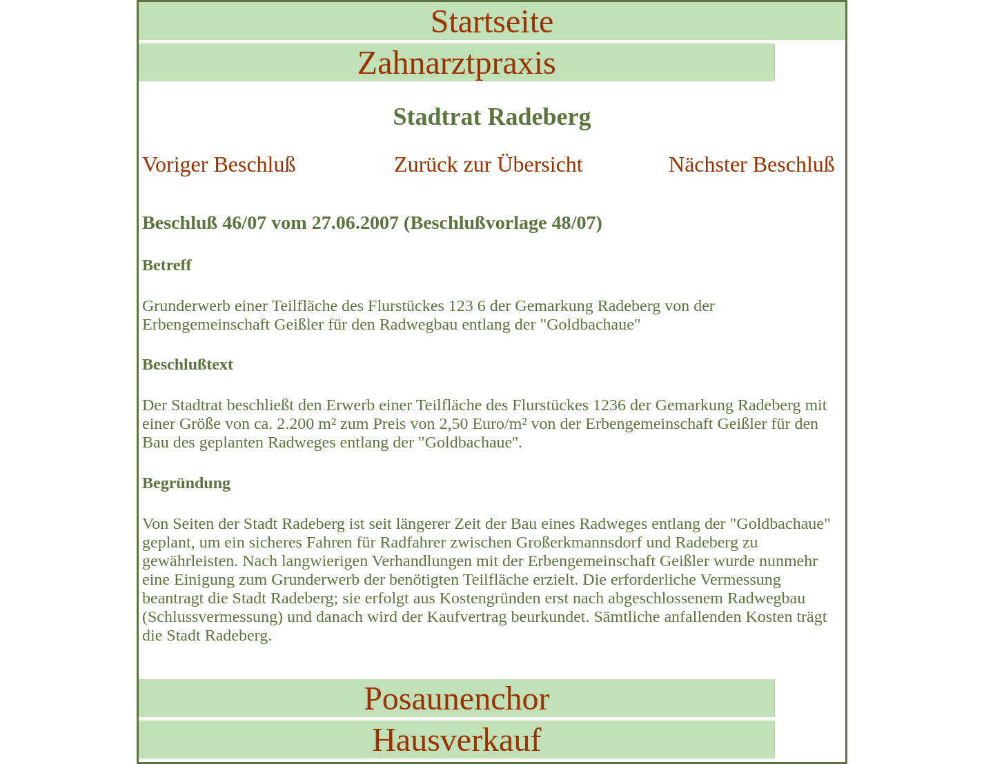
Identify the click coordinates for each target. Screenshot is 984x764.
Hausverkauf (456, 739)
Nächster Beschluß (752, 164)
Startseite (492, 21)
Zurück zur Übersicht (488, 164)
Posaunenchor (456, 698)
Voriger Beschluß (218, 164)
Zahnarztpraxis (456, 62)
